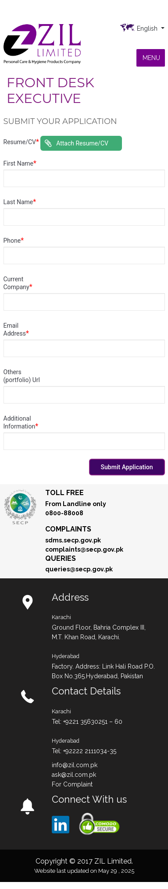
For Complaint (72, 784)
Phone (14, 240)
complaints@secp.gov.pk (84, 549)
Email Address (16, 329)
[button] (151, 58)
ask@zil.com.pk (74, 774)
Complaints (68, 529)
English (148, 28)
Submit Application (127, 467)
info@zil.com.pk (74, 765)
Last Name (20, 202)
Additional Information (21, 422)
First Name (20, 163)
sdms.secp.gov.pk (73, 540)
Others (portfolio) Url (22, 375)
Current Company (18, 283)
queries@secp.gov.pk (79, 569)
